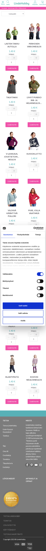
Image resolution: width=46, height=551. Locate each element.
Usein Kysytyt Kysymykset (8, 430)
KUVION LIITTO (34, 154)
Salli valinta (23, 313)
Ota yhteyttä (9, 525)
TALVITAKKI (12, 97)
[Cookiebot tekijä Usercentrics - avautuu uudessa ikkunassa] (33, 228)
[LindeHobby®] (22, 3)
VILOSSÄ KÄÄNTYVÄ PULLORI (12, 213)
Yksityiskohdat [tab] (23, 235)
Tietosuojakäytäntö (12, 534)
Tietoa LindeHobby (10, 426)
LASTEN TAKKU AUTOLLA (12, 45)
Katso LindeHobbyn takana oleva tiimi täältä (33, 456)
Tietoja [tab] (38, 235)
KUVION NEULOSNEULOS (34, 378)
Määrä (11, 54)
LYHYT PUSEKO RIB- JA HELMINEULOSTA (34, 100)
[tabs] (8, 3)
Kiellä (23, 321)
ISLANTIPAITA (12, 377)
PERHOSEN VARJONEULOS (34, 45)
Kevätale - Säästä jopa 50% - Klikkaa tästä (14, 8)
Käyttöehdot (9, 530)
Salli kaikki (23, 306)
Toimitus (6, 436)
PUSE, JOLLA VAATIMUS (34, 211)
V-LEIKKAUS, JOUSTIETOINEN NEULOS (12, 157)
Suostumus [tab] (8, 235)
